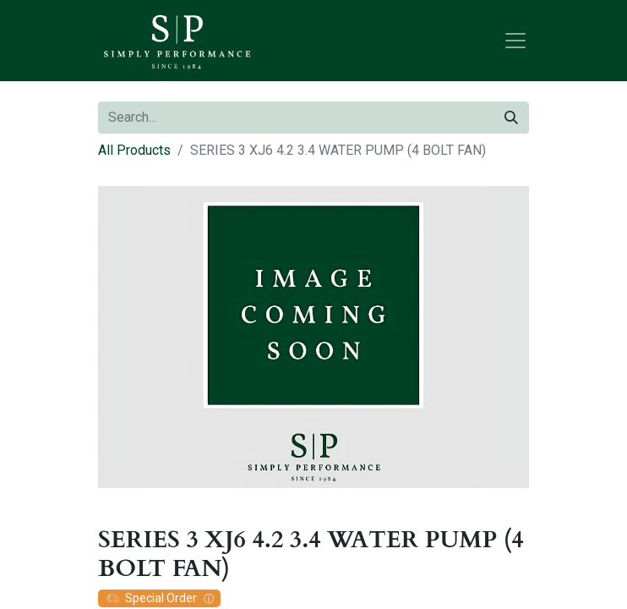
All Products (134, 150)
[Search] (511, 118)
